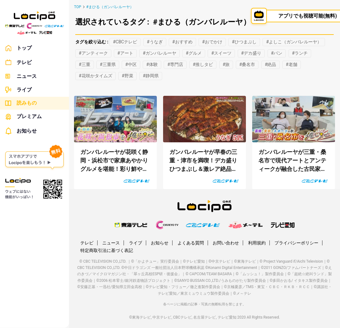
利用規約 (257, 242)
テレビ (18, 62)
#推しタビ (203, 64)
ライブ (18, 89)
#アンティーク (93, 53)
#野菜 (127, 75)
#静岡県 (151, 75)
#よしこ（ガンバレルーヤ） (293, 41)
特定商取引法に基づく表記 (106, 250)
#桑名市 (247, 64)
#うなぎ (155, 41)
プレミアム (23, 116)
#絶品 (270, 64)
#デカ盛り (251, 53)
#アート (125, 53)
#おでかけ (212, 41)
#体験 (152, 64)
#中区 (131, 64)
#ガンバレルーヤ (159, 53)
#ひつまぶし (244, 41)
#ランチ (300, 53)
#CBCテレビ (125, 41)
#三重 (84, 64)
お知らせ (21, 131)
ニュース (21, 76)
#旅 (226, 64)
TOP (77, 7)
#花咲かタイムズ (95, 75)
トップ (18, 48)
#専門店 (175, 64)
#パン (277, 53)
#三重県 (108, 64)
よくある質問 (191, 242)
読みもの (21, 103)
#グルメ (194, 53)
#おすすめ (182, 41)
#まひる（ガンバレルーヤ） (110, 7)
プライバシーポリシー (296, 242)
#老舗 (291, 64)
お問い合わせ (226, 242)
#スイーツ (221, 53)
